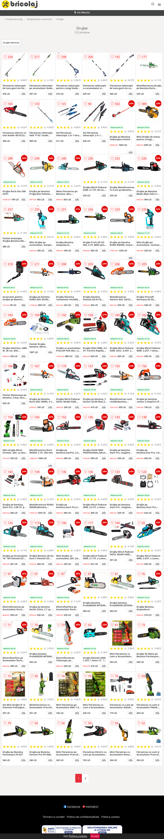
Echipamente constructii (39, 19)
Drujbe (60, 19)
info (23, 93)
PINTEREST (90, 807)
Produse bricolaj (13, 19)
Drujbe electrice (11, 42)
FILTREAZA (82, 12)
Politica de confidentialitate (83, 817)
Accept (95, 836)
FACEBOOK (72, 807)
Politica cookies (111, 817)
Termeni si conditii (54, 817)
